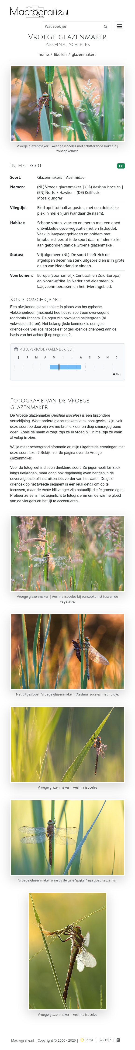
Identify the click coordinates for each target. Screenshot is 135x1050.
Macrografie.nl (22, 1040)
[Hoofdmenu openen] (119, 26)
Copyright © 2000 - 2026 (57, 1040)
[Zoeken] (71, 26)
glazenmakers (84, 54)
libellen (60, 54)
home (44, 54)
